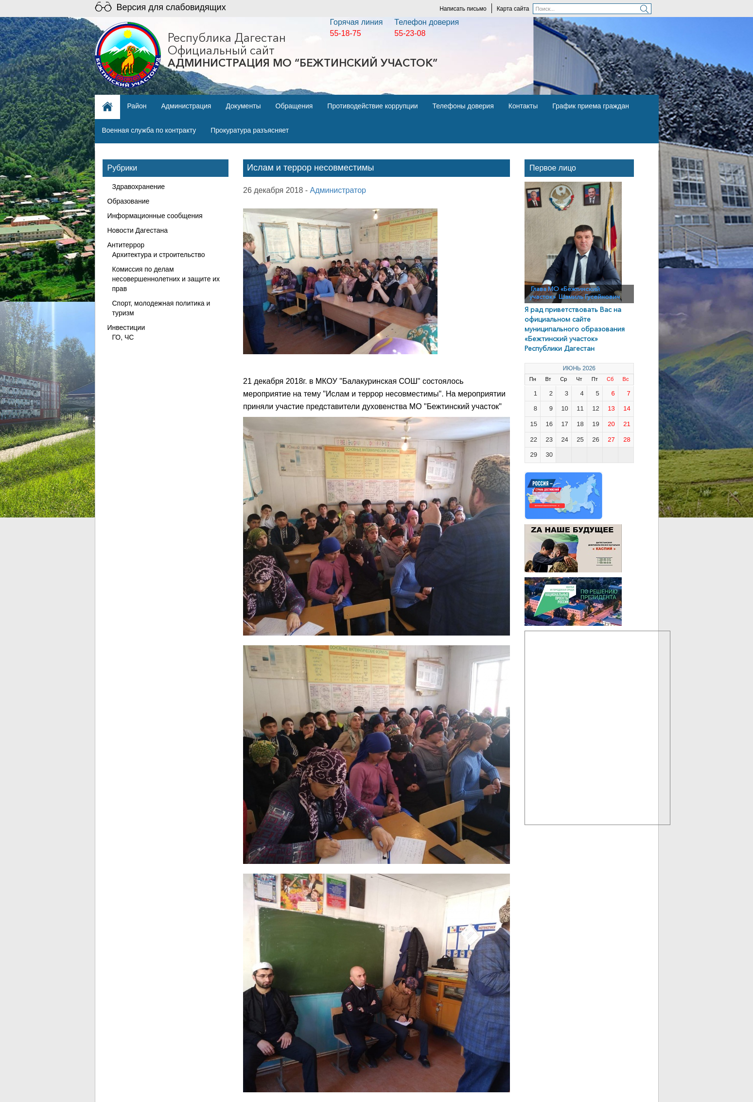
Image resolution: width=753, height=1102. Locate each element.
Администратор (338, 190)
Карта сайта (513, 8)
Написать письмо (462, 8)
